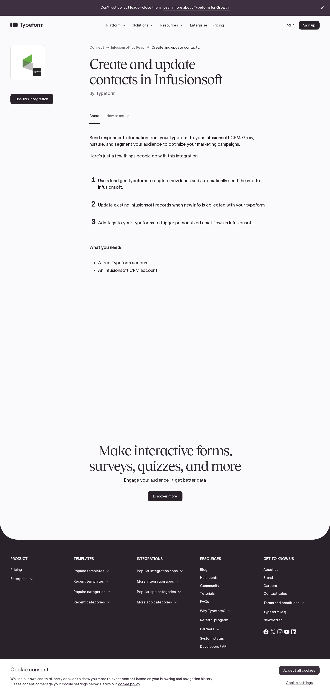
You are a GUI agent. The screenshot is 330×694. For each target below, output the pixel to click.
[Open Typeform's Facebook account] (266, 632)
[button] (117, 25)
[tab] (94, 119)
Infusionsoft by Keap (127, 47)
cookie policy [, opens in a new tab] (129, 684)
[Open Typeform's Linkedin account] (293, 632)
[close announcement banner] (322, 7)
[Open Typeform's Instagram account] (279, 632)
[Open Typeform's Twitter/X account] (273, 632)
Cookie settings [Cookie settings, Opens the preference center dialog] (299, 683)
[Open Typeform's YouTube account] (286, 632)
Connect (96, 47)
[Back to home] (26, 25)
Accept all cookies (299, 670)
